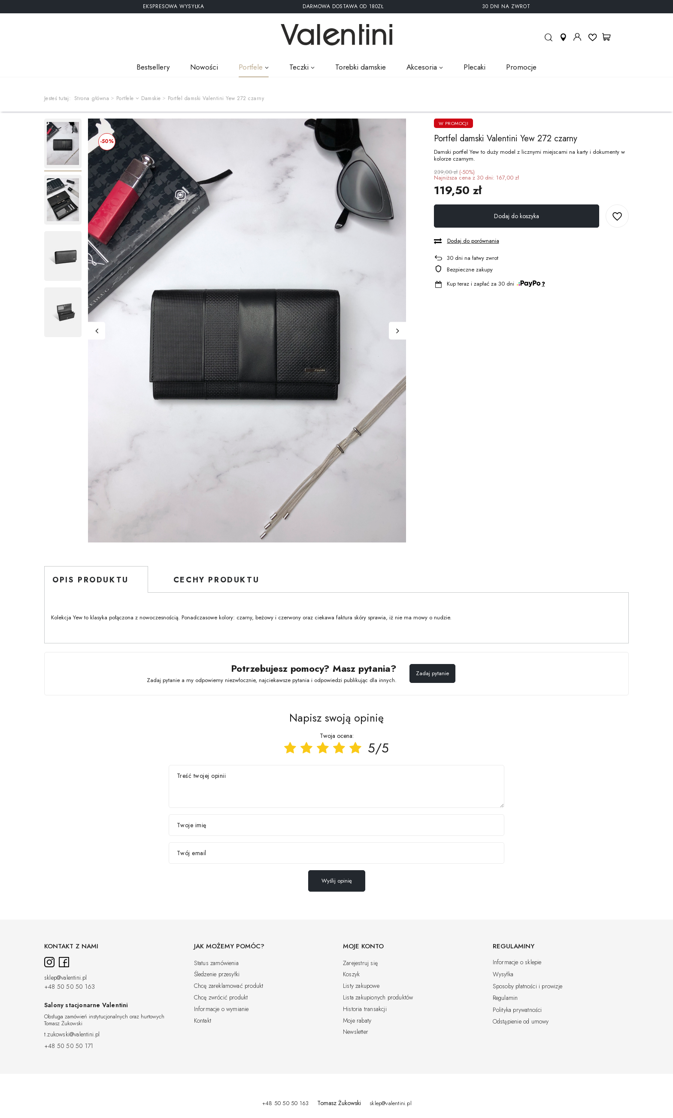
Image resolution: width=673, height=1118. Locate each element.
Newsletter (355, 1032)
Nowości (204, 67)
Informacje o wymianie (221, 1009)
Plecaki (474, 67)
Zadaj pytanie (432, 673)
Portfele (251, 67)
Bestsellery (153, 67)
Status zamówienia (216, 963)
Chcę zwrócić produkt (221, 997)
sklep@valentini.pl (65, 978)
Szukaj (548, 41)
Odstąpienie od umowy (521, 1021)
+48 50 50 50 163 (69, 987)
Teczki (299, 67)
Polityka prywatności (517, 1010)
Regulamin (505, 998)
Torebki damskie (360, 67)
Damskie (151, 98)
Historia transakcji (365, 1009)
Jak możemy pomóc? (229, 946)
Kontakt (202, 1020)
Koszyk (351, 974)
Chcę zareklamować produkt (229, 986)
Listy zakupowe (361, 986)
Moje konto (577, 37)
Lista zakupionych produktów (378, 997)
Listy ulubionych (592, 36)
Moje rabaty (357, 1020)
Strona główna (91, 98)
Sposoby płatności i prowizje (528, 986)
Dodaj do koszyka (516, 216)
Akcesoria (421, 67)
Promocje (521, 67)
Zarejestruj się (360, 963)
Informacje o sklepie (517, 962)
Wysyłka (503, 974)
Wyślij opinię (336, 881)
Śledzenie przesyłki (217, 974)
